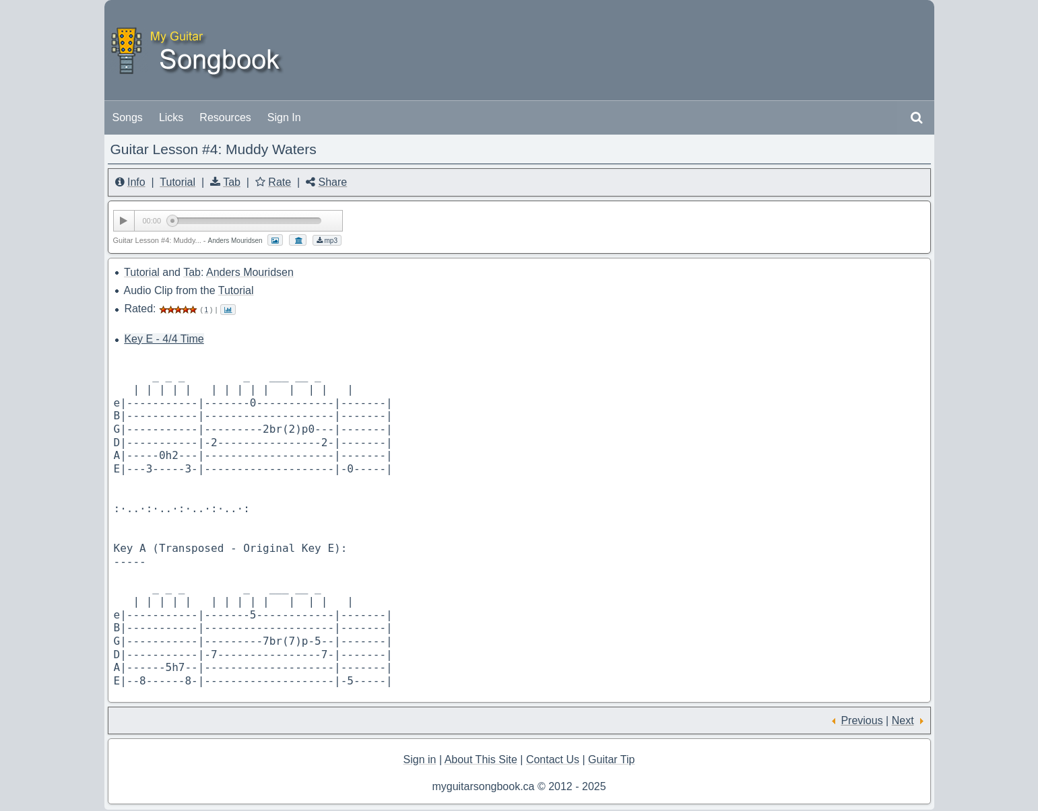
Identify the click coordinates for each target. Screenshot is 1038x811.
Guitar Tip (611, 759)
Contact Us (552, 759)
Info (136, 182)
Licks (171, 117)
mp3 (327, 240)
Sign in (419, 759)
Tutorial (177, 182)
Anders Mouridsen (250, 272)
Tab (231, 182)
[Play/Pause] (124, 221)
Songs (127, 117)
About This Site (481, 759)
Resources (225, 117)
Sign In (284, 117)
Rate (279, 182)
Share (333, 182)
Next (903, 720)
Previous (861, 720)
